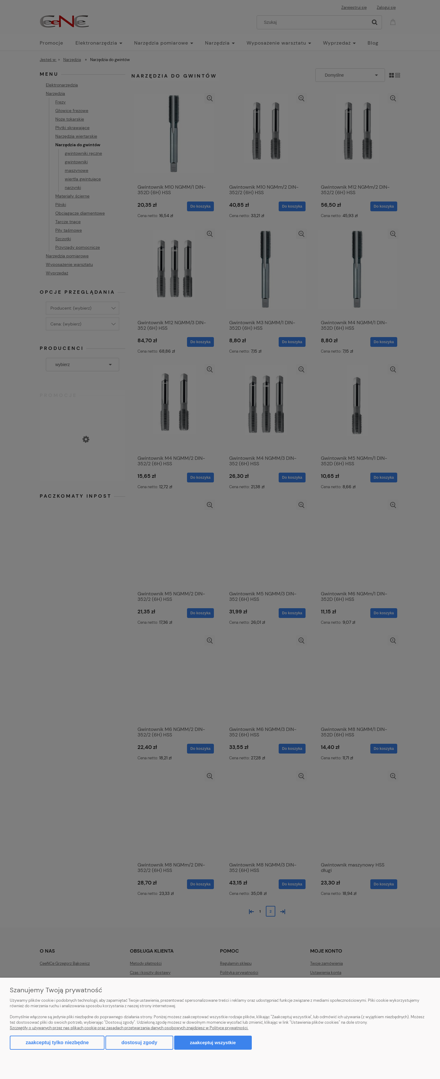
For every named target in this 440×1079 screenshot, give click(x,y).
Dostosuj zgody (139, 1042)
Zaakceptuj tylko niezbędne (57, 1042)
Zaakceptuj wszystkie (213, 1042)
